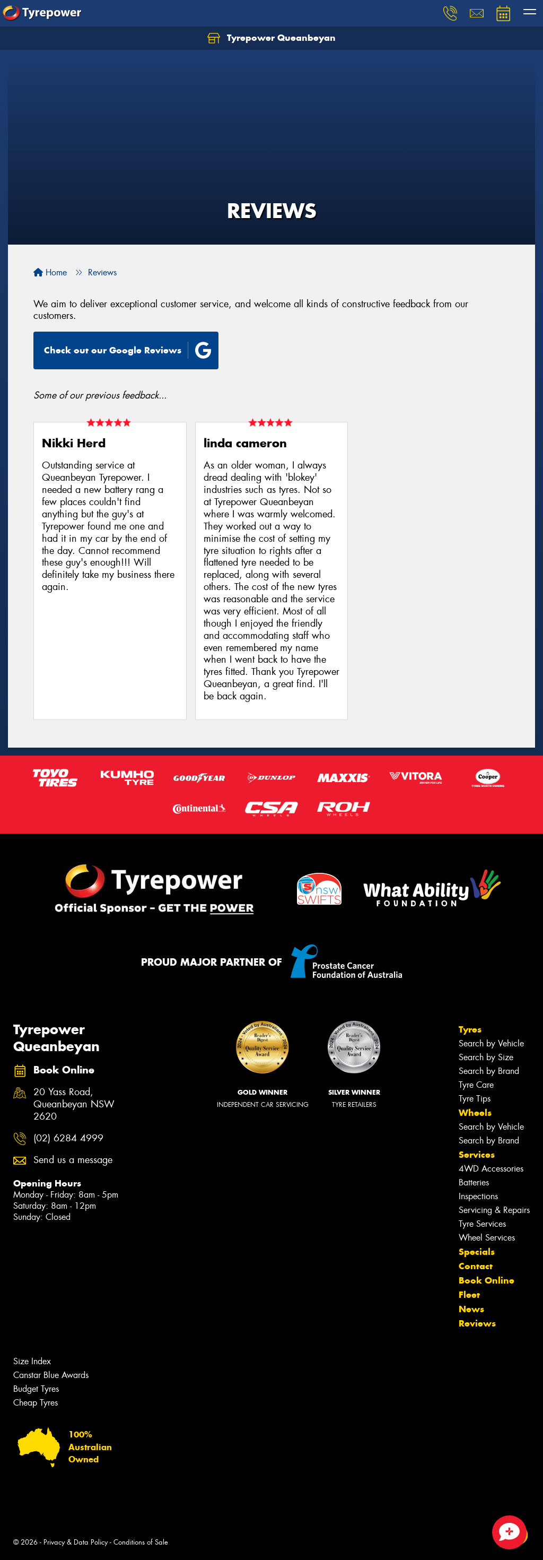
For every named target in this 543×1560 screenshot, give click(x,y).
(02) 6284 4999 (68, 1138)
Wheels (475, 1113)
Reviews (477, 1323)
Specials (477, 1252)
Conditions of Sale (140, 1542)
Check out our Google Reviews (128, 350)
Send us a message (72, 1160)
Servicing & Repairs (494, 1210)
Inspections (478, 1196)
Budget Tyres (36, 1388)
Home (50, 272)
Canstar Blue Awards (51, 1375)
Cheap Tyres (35, 1402)
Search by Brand (489, 1071)
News (471, 1309)
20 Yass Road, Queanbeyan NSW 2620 (74, 1104)
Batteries (474, 1182)
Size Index (32, 1361)
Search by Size (486, 1057)
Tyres (470, 1029)
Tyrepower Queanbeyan (271, 38)
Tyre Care (476, 1084)
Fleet (469, 1295)
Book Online (486, 1280)
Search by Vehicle (491, 1043)
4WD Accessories (491, 1168)
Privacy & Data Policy (75, 1542)
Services (477, 1154)
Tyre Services (482, 1223)
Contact (476, 1266)
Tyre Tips (475, 1098)
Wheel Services (487, 1237)
